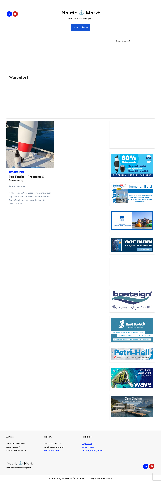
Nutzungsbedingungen (92, 450)
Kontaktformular (51, 450)
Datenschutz (88, 447)
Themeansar (106, 478)
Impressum (87, 444)
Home (75, 27)
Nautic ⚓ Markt (80, 13)
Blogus (93, 478)
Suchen (85, 27)
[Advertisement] (133, 79)
